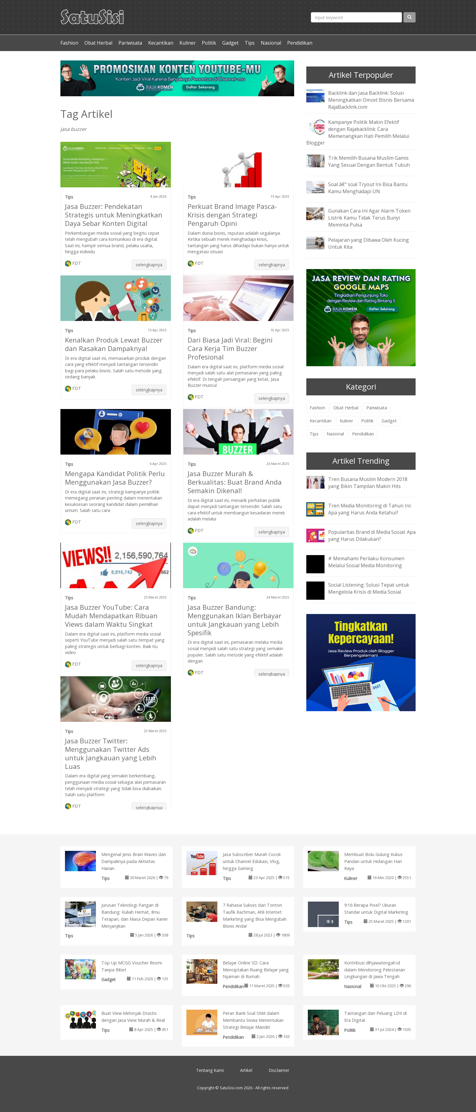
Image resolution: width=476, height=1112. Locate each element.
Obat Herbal (98, 42)
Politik (209, 42)
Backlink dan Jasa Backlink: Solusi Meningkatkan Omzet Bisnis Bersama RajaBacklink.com (371, 100)
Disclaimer (279, 1070)
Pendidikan (299, 42)
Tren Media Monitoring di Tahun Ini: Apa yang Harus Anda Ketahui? (369, 509)
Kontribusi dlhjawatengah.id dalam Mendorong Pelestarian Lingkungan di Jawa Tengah (374, 970)
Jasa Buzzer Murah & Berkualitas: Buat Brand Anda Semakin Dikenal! (235, 482)
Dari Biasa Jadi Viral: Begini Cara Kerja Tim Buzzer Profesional (230, 348)
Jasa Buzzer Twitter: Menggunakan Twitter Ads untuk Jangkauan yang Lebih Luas (110, 753)
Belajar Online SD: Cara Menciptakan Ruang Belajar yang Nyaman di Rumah (256, 970)
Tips (250, 42)
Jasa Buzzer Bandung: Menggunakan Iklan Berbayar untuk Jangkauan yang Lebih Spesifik (234, 619)
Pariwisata (130, 42)
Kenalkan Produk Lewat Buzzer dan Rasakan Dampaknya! (113, 344)
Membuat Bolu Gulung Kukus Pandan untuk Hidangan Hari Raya (373, 861)
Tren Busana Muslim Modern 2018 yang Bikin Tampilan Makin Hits (367, 482)
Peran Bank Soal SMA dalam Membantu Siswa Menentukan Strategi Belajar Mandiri (253, 1020)
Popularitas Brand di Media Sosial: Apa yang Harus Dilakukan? (372, 535)
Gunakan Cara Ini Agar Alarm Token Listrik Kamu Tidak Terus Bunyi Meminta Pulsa (369, 217)
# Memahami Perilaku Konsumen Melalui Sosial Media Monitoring (366, 562)
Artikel (246, 1070)
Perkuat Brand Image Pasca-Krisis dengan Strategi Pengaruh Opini (232, 215)
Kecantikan (160, 42)
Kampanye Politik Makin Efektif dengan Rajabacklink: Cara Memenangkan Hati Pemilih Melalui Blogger (357, 132)
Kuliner (187, 42)
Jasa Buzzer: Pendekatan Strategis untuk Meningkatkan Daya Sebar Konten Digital (113, 215)
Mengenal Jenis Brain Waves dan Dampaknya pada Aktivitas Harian (133, 861)
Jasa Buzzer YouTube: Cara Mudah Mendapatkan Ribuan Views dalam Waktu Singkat (111, 615)
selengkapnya (149, 265)
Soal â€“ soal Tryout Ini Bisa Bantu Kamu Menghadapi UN (367, 188)
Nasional (271, 42)
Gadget (230, 42)
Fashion (69, 42)
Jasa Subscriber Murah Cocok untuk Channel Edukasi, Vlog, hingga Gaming (252, 861)
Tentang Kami (210, 1070)
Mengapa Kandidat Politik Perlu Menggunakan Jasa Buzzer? (115, 477)
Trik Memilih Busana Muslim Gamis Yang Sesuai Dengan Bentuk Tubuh (369, 161)
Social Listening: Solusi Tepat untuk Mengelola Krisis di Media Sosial (368, 588)
